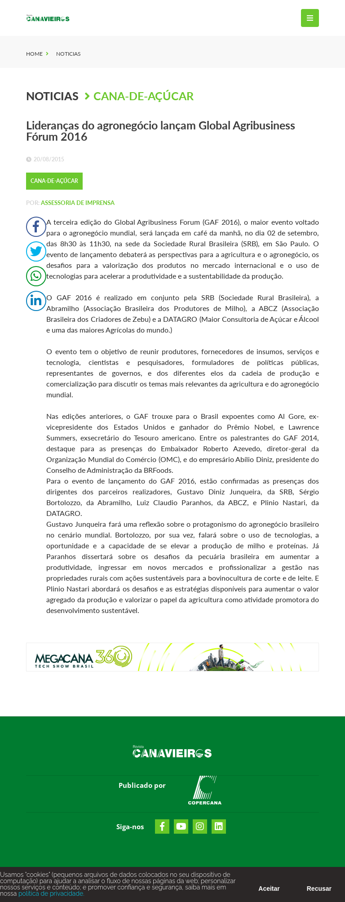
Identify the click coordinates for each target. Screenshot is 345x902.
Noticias (68, 53)
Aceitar (268, 891)
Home (34, 53)
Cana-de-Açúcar (143, 95)
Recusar (319, 891)
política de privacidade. (50, 896)
